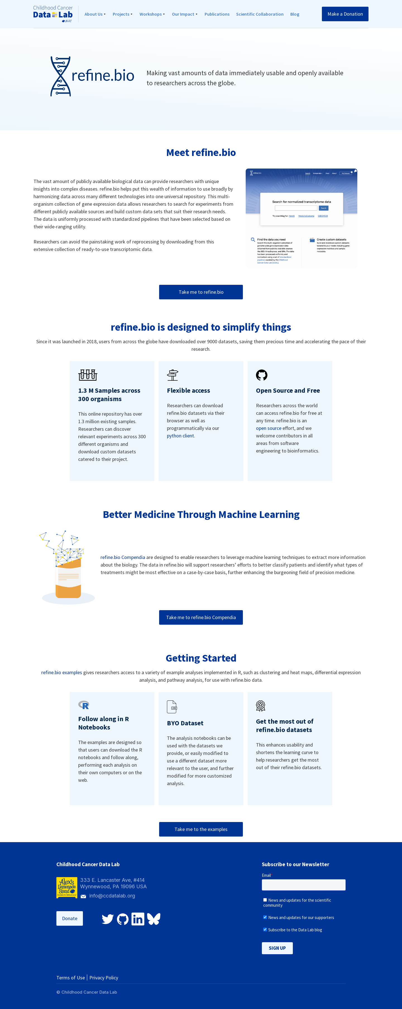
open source (268, 428)
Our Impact (183, 14)
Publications (217, 14)
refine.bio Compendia (122, 557)
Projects (121, 14)
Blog (294, 14)
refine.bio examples (61, 672)
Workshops (151, 14)
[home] (56, 14)
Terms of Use (70, 977)
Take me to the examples (201, 829)
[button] (95, 14)
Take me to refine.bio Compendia (201, 617)
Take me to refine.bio (201, 292)
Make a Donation (345, 14)
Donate (69, 918)
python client (180, 435)
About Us (93, 14)
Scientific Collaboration (260, 14)
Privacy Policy (103, 977)
